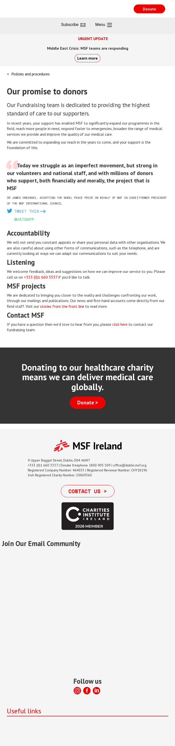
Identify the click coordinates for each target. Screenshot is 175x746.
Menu (103, 24)
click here (119, 324)
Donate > (87, 402)
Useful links (24, 710)
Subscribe (73, 24)
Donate (149, 8)
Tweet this (26, 211)
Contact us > (87, 491)
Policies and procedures (30, 73)
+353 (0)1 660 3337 (40, 277)
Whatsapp (24, 219)
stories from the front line (62, 306)
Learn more (87, 58)
